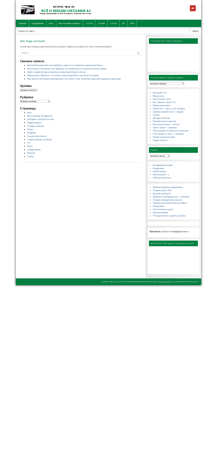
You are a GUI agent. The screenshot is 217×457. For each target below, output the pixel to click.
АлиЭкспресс (160, 171)
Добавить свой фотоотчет (40, 119)
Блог (51, 23)
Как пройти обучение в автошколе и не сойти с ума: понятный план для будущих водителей (74, 79)
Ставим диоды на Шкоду (39, 139)
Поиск (30, 129)
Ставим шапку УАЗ (162, 190)
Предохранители (161, 105)
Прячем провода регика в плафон (170, 203)
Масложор (158, 96)
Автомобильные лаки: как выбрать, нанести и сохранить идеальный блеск (65, 65)
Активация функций (162, 165)
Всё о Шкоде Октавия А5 (39, 116)
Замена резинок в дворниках (168, 187)
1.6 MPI (101, 23)
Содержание (38, 23)
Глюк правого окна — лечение (168, 134)
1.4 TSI (89, 23)
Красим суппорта (162, 193)
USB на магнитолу (162, 178)
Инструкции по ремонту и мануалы (170, 130)
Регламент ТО (160, 93)
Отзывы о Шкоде (35, 126)
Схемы (30, 156)
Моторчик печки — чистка (166, 124)
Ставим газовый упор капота (167, 200)
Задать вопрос (34, 122)
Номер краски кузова (164, 137)
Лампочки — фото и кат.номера (169, 108)
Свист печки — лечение (165, 127)
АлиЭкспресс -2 (161, 174)
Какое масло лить (162, 99)
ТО (123, 23)
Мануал (31, 153)
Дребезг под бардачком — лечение (171, 197)
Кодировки (158, 168)
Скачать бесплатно (37, 136)
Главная (22, 23)
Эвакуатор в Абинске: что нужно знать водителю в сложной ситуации (63, 75)
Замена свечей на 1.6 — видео (168, 112)
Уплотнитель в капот (163, 209)
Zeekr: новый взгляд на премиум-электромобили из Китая (56, 72)
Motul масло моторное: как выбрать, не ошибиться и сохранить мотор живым (67, 68)
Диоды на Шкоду (161, 118)
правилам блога (165, 282)
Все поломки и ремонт (70, 23)
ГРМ (132, 23)
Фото (30, 146)
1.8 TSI (113, 23)
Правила (31, 133)
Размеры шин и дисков (164, 121)
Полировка (158, 206)
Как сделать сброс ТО (164, 102)
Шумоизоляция (160, 212)
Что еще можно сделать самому (169, 216)
